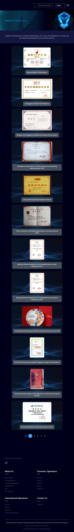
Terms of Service (35, 526)
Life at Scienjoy (9, 491)
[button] (68, 5)
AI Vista (7, 507)
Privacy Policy (45, 526)
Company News (9, 486)
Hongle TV (40, 489)
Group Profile (9, 478)
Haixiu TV (39, 483)
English (61, 5)
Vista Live (7, 510)
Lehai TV (39, 480)
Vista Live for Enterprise (11, 513)
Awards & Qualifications (12, 483)
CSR (6, 489)
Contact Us (40, 504)
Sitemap (27, 526)
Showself (39, 478)
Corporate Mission (10, 480)
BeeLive (7, 504)
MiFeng (39, 486)
